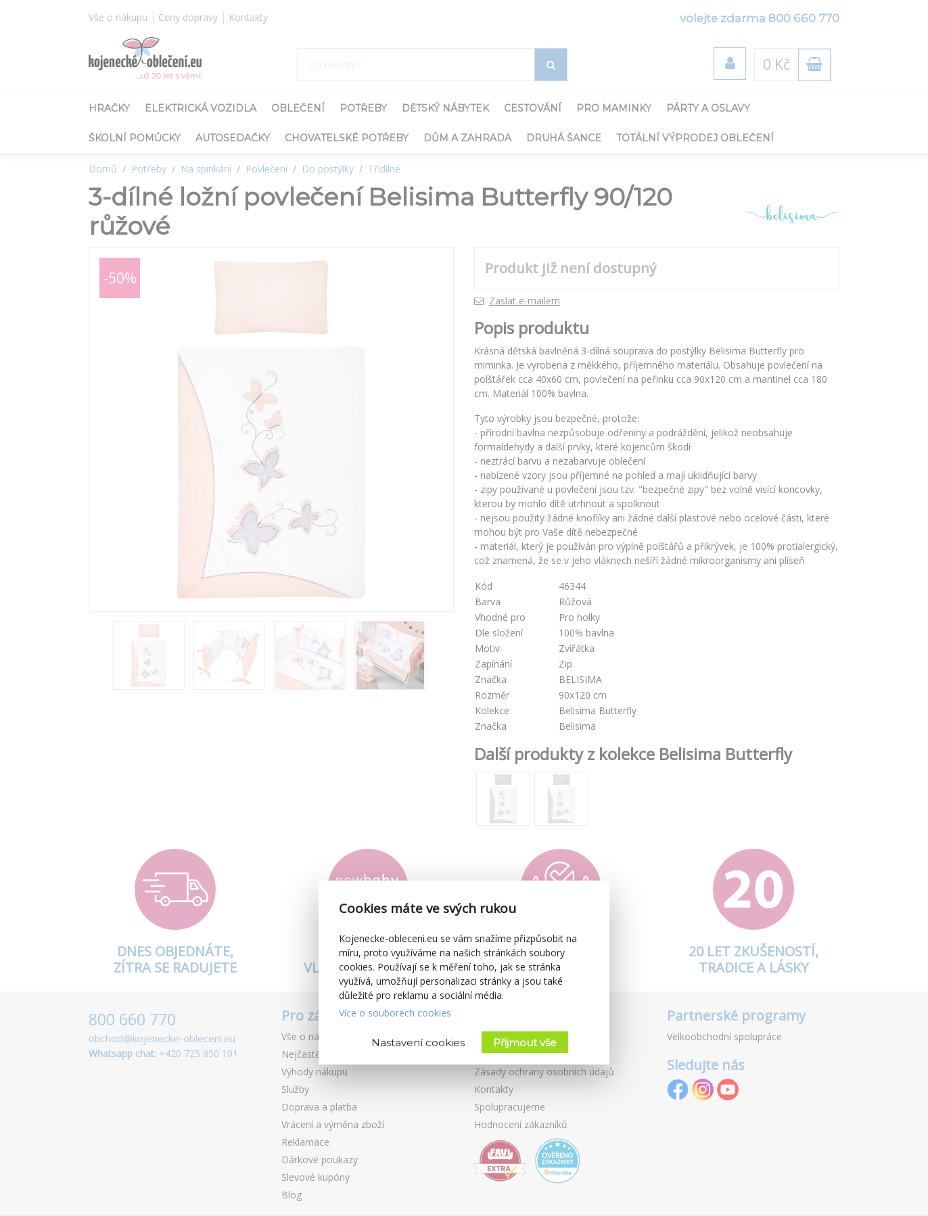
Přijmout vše (525, 1042)
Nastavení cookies (418, 1042)
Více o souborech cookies (395, 1012)
